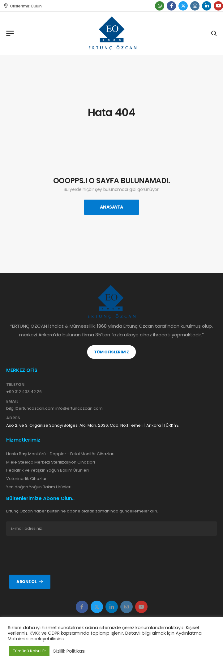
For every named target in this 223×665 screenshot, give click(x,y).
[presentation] (53, 555)
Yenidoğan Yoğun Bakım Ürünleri (38, 487)
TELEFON (15, 384)
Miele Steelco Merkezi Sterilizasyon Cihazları (50, 462)
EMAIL (12, 401)
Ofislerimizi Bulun (22, 6)
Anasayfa (111, 207)
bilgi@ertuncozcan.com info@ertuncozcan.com (54, 408)
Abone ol (26, 582)
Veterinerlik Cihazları (27, 478)
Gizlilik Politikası (69, 651)
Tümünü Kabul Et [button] (29, 651)
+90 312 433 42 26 (24, 392)
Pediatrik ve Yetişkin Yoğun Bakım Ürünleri (47, 470)
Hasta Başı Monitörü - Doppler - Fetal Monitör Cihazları (60, 454)
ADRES (13, 418)
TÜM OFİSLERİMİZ (111, 352)
